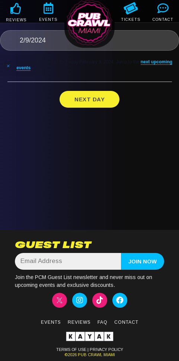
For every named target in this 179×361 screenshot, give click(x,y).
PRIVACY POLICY (106, 349)
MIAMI (108, 354)
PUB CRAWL (90, 354)
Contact (126, 322)
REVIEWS (16, 20)
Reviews (79, 322)
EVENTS (48, 20)
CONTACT (163, 20)
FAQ (103, 322)
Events (51, 322)
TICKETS (130, 20)
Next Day (89, 99)
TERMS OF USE (71, 349)
